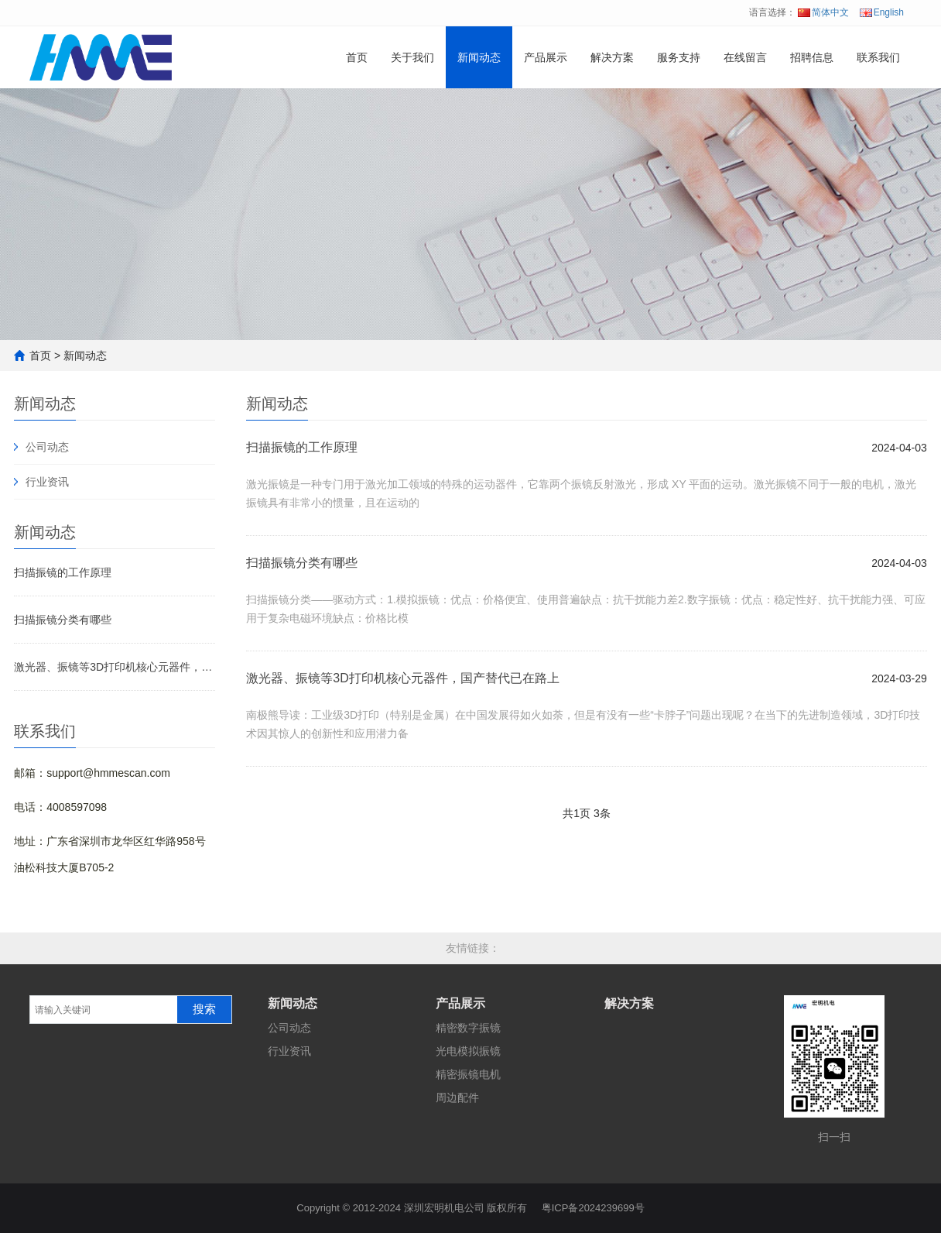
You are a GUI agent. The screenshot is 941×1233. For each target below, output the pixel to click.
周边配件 (457, 1097)
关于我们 (412, 57)
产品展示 (545, 57)
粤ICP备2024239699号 (593, 1208)
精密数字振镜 (468, 1028)
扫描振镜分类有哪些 (62, 619)
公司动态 (47, 447)
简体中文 (823, 12)
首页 (357, 57)
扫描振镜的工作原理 (62, 572)
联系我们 (878, 57)
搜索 (204, 1009)
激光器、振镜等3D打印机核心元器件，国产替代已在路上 (114, 667)
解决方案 (612, 57)
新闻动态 (479, 57)
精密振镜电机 (468, 1074)
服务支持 (678, 57)
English (882, 12)
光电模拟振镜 (468, 1051)
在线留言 (745, 57)
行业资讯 (47, 482)
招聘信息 (811, 57)
